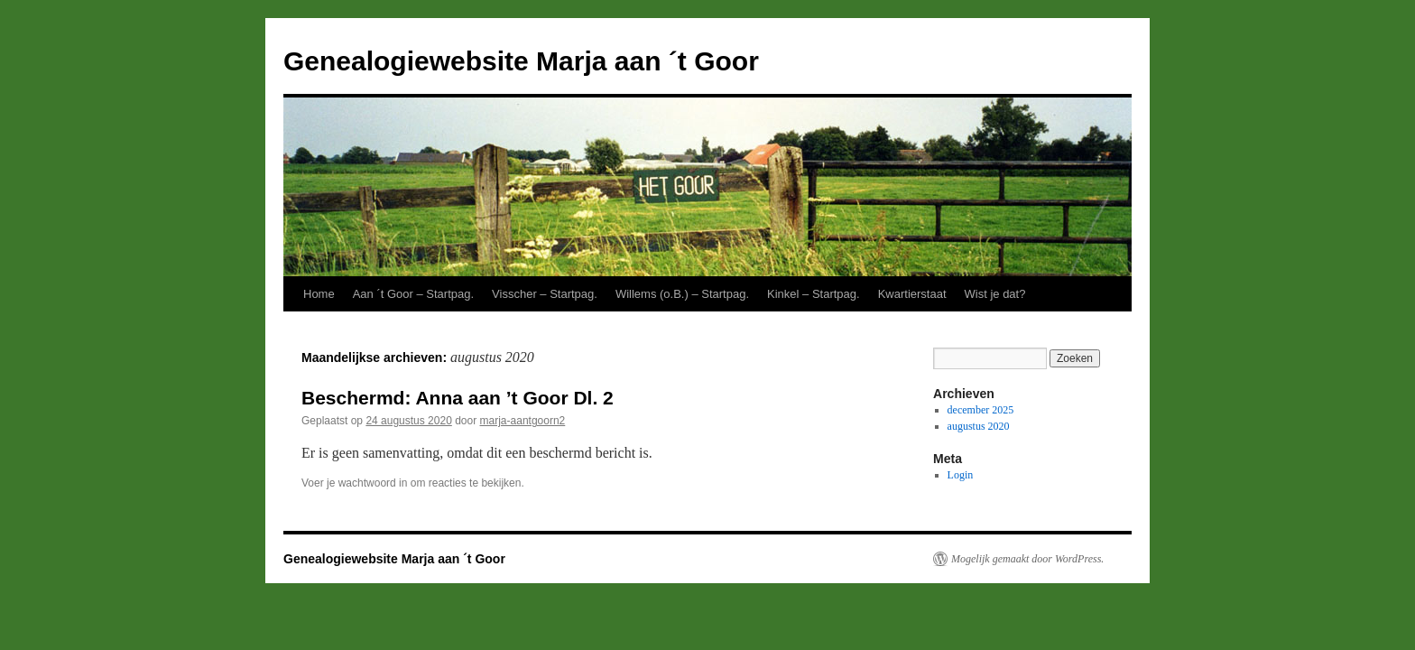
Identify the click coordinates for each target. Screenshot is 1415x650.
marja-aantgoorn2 (523, 420)
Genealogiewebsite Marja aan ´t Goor (521, 61)
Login (961, 475)
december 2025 (981, 410)
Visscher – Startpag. (544, 294)
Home (319, 294)
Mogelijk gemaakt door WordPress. (1027, 558)
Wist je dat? (995, 294)
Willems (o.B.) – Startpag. (682, 294)
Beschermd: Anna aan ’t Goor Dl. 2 (457, 397)
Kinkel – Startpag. (813, 294)
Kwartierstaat (912, 294)
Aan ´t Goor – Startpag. (413, 294)
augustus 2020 (979, 426)
